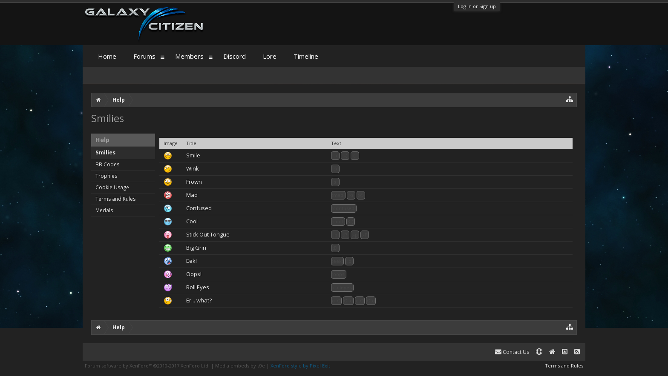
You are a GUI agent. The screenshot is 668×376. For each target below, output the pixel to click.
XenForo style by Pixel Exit (300, 365)
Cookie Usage (112, 187)
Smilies (105, 152)
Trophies (106, 175)
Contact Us (512, 352)
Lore (269, 56)
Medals (104, 210)
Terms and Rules (115, 198)
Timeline (306, 56)
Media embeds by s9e (240, 365)
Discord (234, 56)
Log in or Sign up (477, 6)
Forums (144, 56)
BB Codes (107, 164)
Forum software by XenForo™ (147, 365)
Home (107, 56)
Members (189, 56)
